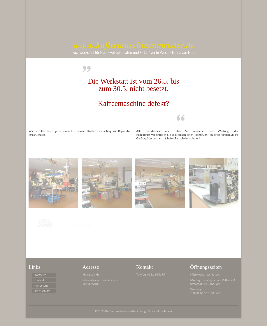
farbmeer (166, 311)
